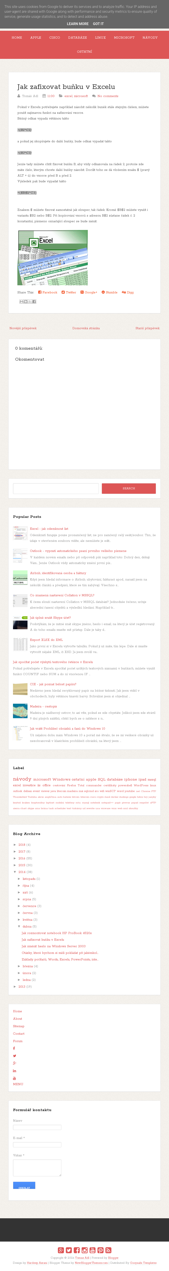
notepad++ (107, 802)
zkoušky (133, 808)
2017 (21, 852)
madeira (72, 791)
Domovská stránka (86, 328)
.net (138, 791)
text (69, 808)
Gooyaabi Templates (143, 1263)
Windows (61, 779)
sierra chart (20, 808)
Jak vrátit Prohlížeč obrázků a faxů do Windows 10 (67, 729)
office (46, 785)
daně (107, 797)
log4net (50, 802)
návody (22, 779)
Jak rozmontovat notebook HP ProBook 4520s (57, 933)
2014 (22, 872)
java (53, 791)
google (132, 797)
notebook (95, 802)
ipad (142, 779)
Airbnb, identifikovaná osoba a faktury (58, 573)
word (120, 791)
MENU (18, 1084)
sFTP (153, 802)
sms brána (41, 808)
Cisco (54, 38)
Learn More (77, 24)
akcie (41, 797)
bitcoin (75, 797)
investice (29, 785)
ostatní (78, 779)
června (28, 913)
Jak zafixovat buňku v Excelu (66, 87)
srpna (27, 899)
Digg (128, 292)
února (27, 973)
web (120, 808)
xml (125, 808)
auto (59, 797)
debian (27, 791)
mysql (85, 802)
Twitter (69, 292)
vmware (105, 808)
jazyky (152, 797)
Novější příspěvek (23, 328)
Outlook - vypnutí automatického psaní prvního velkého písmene (78, 551)
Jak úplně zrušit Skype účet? (50, 618)
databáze (115, 779)
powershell (125, 785)
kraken (26, 802)
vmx (114, 808)
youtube (130, 791)
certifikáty (109, 785)
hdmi (140, 797)
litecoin (61, 791)
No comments (107, 96)
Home (17, 38)
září (25, 893)
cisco (93, 797)
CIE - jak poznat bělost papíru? (53, 684)
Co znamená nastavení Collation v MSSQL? (62, 595)
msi (81, 791)
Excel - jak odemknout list (49, 529)
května (27, 920)
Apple (35, 38)
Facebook (47, 292)
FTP (153, 791)
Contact (18, 1034)
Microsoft (124, 38)
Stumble (110, 292)
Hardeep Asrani (37, 1263)
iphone (130, 779)
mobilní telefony (65, 802)
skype (31, 808)
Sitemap (18, 1026)
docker (114, 797)
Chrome (145, 791)
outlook (17, 791)
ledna (27, 980)
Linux (100, 38)
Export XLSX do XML (46, 640)
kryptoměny (38, 802)
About (17, 1019)
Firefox (71, 785)
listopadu (29, 879)
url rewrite (89, 808)
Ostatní (84, 52)
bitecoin (85, 797)
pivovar (126, 802)
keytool (17, 802)
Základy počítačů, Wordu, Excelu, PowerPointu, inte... (60, 960)
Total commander (90, 785)
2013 (21, 987)
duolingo (124, 797)
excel (68, 96)
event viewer (41, 791)
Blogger (113, 1258)
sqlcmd (89, 791)
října (26, 886)
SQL (102, 779)
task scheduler (57, 808)
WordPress (141, 785)
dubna (27, 927)
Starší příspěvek (148, 328)
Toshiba (32, 797)
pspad (134, 802)
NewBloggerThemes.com (91, 1263)
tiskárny (77, 808)
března (28, 966)
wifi (102, 791)
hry (146, 797)
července (29, 906)
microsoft (81, 96)
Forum (17, 1041)
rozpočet (144, 802)
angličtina (50, 797)
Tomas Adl (82, 1258)
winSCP (110, 791)
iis (39, 785)
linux (153, 785)
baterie (67, 797)
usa (98, 808)
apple (91, 779)
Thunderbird (20, 797)
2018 (21, 845)
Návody (150, 38)
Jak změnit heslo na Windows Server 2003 (54, 946)
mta (78, 802)
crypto (100, 797)
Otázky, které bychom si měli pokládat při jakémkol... (60, 953)
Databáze (77, 38)
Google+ (89, 292)
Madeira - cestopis (43, 707)
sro (97, 791)
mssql (152, 780)
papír (118, 802)
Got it (98, 24)
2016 (21, 859)
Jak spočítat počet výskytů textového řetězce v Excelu (53, 662)
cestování (59, 785)
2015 (21, 865)
